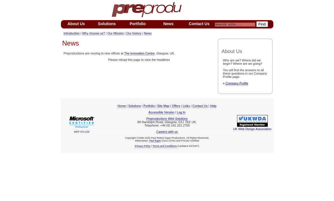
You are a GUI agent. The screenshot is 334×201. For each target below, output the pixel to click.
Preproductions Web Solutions (167, 118)
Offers (176, 105)
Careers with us (166, 131)
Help (213, 105)
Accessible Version (161, 112)
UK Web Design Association (252, 127)
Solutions (134, 105)
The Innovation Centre (139, 53)
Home (122, 105)
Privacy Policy (142, 146)
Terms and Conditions (165, 146)
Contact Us (199, 105)
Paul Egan (155, 140)
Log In (181, 112)
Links (186, 105)
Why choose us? (93, 33)
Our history (133, 33)
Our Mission (115, 33)
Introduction (72, 33)
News (148, 33)
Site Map (163, 105)
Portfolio (149, 105)
